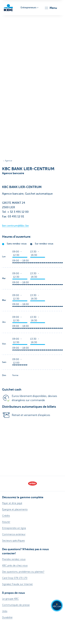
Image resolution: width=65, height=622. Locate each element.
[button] (50, 8)
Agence (8, 160)
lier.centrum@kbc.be (15, 225)
